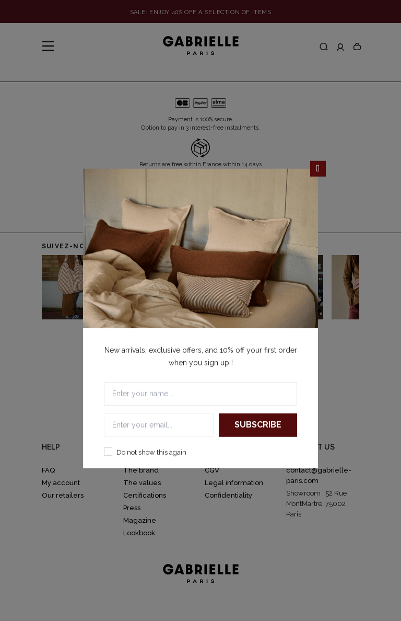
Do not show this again (151, 452)
